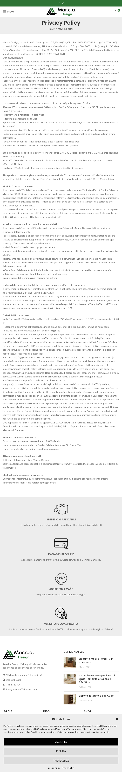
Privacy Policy (68, 768)
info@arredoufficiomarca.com (21, 689)
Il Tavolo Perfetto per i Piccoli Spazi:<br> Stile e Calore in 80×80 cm (97, 679)
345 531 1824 (13, 679)
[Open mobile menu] (8, 11)
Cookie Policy (54, 768)
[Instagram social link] (63, 3)
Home (52, 29)
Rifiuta (61, 751)
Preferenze (61, 760)
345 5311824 (13, 684)
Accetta (61, 741)
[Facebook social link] (59, 3)
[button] (117, 719)
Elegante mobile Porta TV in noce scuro (96, 660)
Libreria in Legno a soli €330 (96, 695)
